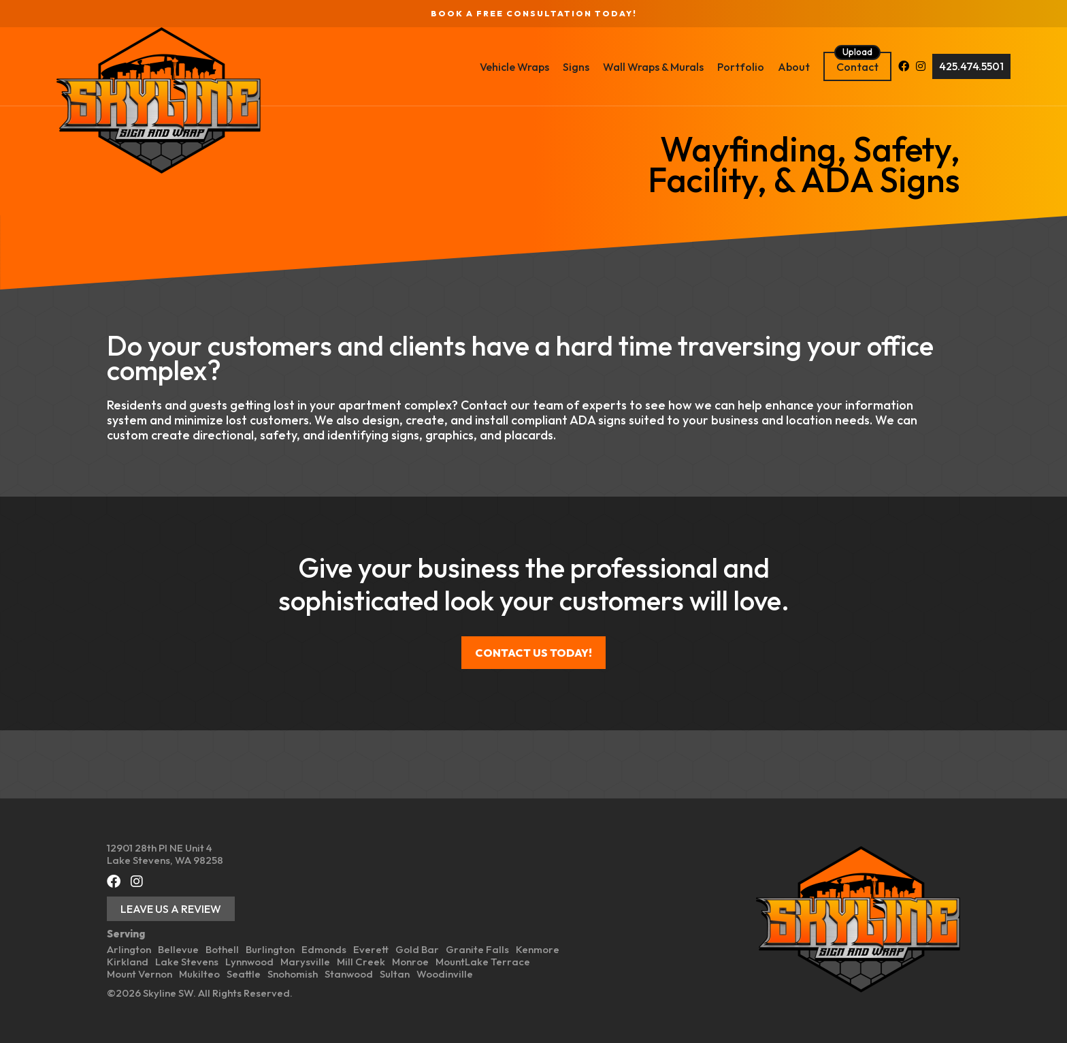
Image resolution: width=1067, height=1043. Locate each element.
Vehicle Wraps (464, 67)
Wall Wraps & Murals (603, 67)
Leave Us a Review (170, 909)
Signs (525, 67)
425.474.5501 (921, 66)
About (743, 67)
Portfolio (690, 67)
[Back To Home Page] (209, 100)
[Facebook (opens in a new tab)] (853, 67)
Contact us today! (533, 652)
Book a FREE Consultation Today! (534, 13)
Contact (807, 67)
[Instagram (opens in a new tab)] (870, 67)
